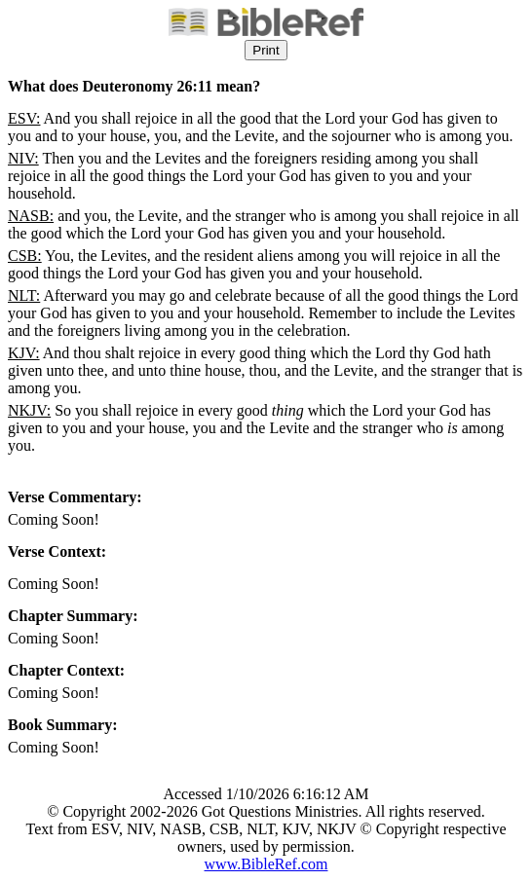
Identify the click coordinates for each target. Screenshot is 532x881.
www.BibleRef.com (266, 864)
